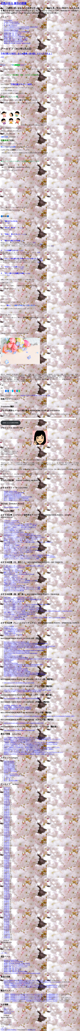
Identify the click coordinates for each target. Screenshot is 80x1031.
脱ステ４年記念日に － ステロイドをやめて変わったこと (21, 524)
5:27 (10, 229)
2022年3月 (6, 830)
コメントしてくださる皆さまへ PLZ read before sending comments (22, 973)
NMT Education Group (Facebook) (12, 494)
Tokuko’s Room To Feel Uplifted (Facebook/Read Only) (18, 496)
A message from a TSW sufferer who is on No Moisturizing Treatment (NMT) (23, 664)
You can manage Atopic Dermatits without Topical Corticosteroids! (20, 653)
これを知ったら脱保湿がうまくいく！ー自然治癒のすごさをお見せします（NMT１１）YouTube (30, 744)
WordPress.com (31, 1029)
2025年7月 (6, 791)
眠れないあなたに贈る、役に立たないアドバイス (17, 548)
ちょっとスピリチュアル (11, 774)
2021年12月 (7, 835)
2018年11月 (7, 896)
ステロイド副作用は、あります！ (13, 530)
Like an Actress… (8, 654)
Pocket (22, 65)
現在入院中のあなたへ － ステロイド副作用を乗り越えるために (22, 535)
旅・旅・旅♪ (7, 779)
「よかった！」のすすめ (11, 575)
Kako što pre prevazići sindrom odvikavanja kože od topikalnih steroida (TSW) (24, 723)
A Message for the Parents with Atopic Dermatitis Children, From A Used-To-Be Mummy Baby (28, 658)
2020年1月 (6, 873)
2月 (2, 57)
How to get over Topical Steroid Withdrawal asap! (16, 642)
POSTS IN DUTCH (9, 764)
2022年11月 (7, 819)
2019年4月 (6, 888)
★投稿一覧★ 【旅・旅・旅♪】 (12, 35)
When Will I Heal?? (9, 660)
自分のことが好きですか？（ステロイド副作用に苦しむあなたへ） (22, 538)
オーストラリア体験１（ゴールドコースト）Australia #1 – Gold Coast (23, 609)
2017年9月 (6, 919)
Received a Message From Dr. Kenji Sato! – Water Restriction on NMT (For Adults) (25, 674)
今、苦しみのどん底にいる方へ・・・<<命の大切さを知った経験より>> (24, 565)
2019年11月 (7, 876)
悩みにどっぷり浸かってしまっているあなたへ (17, 582)
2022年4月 (6, 829)
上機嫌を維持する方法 (10, 584)
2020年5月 (6, 867)
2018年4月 (6, 908)
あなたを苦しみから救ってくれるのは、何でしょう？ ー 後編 (22, 588)
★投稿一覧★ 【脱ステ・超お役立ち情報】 (16, 40)
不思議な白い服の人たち (11, 628)
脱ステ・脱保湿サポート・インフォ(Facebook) (16, 500)
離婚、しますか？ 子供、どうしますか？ (16, 572)
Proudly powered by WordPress (8, 1029)
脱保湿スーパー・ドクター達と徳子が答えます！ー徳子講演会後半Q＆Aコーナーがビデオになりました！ (33, 752)
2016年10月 (7, 937)
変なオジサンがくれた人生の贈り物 (14, 590)
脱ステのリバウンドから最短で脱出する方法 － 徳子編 (20, 525)
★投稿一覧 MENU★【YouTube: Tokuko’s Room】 (17, 43)
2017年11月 (7, 916)
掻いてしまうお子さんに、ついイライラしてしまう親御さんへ (21, 547)
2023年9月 (6, 806)
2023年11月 (7, 802)
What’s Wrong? (8, 661)
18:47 (41, 244)
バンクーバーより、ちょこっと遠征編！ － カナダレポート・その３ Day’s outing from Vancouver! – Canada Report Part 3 (38, 611)
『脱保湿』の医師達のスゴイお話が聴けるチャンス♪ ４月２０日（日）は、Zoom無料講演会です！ (31, 742)
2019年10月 (7, 878)
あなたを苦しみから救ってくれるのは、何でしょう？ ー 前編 (22, 587)
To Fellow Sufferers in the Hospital (12, 667)
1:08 (8, 223)
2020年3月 (6, 870)
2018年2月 (6, 911)
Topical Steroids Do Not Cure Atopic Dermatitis (16, 657)
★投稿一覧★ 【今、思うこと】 (13, 33)
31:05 (40, 258)
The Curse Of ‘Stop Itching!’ (11, 663)
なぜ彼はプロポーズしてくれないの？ (14, 567)
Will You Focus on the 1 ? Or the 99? (13, 656)
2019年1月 (6, 893)
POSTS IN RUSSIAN (9, 766)
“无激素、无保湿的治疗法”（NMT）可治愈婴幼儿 (17, 708)
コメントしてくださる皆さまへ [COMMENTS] (16, 31)
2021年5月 (6, 847)
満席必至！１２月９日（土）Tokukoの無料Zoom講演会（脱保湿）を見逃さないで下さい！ (29, 754)
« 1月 (2, 953)
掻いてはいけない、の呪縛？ (12, 545)
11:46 (10, 236)
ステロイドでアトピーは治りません (14, 532)
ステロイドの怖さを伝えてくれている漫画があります (19, 533)
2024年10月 (7, 796)
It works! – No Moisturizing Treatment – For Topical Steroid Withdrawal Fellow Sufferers (26, 647)
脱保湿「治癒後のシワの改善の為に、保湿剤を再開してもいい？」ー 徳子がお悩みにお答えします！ (32, 747)
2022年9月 (6, 822)
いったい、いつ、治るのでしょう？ (14, 553)
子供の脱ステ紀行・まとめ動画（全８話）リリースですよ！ (26, 54)
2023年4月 (6, 812)
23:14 (21, 250)
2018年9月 (6, 899)
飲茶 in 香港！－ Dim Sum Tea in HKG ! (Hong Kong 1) (18, 597)
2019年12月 (7, 875)
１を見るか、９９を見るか (11, 520)
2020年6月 (6, 865)
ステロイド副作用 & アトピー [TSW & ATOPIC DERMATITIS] (21, 27)
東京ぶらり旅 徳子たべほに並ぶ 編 (14, 601)
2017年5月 (6, 926)
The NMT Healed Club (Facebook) (12, 495)
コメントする (46, 395)
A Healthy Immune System (10, 649)
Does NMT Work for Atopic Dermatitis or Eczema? (17, 675)
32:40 (41, 260)
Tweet (3, 65)
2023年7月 (6, 807)
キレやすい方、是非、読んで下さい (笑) (15, 579)
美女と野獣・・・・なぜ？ (11, 569)
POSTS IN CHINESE (9, 762)
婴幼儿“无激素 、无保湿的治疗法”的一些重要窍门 (17, 707)
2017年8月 (6, 921)
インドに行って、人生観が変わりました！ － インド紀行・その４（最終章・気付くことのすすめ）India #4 (34, 617)
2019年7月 (6, 883)
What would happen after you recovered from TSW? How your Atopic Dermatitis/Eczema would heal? (29, 646)
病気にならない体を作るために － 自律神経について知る (21, 580)
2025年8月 (6, 789)
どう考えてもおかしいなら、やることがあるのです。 (19, 552)
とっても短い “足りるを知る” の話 (13, 570)
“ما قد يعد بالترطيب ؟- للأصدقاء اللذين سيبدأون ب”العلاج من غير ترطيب (22, 691)
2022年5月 (6, 827)
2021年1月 (6, 853)
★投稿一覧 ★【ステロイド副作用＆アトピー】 (17, 36)
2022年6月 (6, 825)
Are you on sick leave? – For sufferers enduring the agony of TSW (20, 666)
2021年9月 (6, 840)
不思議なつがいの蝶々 (10, 633)
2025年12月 (7, 787)
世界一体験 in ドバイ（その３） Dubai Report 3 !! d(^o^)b (19, 612)
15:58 (22, 240)
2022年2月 (6, 832)
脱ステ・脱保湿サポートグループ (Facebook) (16, 498)
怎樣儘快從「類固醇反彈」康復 (12, 705)
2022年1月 (6, 834)
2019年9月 (6, 880)
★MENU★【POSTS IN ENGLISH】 (13, 41)
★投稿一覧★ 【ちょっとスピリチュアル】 (16, 38)
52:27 (8, 275)
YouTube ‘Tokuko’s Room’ (10, 491)
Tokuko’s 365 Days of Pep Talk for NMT (14, 492)
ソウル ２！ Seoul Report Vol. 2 (12, 602)
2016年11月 (7, 936)
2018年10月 (7, 898)
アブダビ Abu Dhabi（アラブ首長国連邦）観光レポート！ (20, 614)
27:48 (27, 254)
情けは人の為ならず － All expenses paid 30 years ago (19, 574)
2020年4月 (6, 868)
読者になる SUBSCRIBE (10, 423)
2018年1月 (6, 913)
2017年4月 (6, 927)
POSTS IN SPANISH (9, 769)
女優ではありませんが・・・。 (12, 543)
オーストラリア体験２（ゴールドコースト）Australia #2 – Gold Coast (23, 607)
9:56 (25, 234)
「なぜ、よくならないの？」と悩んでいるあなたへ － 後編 (21, 558)
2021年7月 (6, 843)
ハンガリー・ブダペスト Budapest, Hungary (16, 616)
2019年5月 (6, 886)
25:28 (38, 252)
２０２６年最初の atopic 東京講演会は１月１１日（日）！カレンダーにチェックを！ (27, 737)
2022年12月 (7, 817)
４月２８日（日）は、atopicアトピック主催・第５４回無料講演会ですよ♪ (24, 750)
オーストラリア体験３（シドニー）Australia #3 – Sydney (19, 606)
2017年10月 (7, 918)
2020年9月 (6, 860)
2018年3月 (6, 909)
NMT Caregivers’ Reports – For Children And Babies (17, 671)
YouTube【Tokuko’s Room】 (11, 22)
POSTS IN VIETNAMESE (10, 771)
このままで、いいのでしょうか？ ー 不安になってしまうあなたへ (23, 550)
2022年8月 (6, 824)
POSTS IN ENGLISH (9, 765)
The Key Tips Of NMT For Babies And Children (16, 670)
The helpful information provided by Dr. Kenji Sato (17, 651)
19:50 (52, 245)
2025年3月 (6, 792)
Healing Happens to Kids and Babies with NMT (16, 668)
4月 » (5, 953)
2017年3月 (6, 929)
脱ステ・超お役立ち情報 (11, 780)
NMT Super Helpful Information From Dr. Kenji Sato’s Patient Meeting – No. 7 (24, 673)
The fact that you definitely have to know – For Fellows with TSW (20, 644)
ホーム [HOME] (8, 20)
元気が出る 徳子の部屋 (13, 3)
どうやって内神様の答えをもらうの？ (14, 629)
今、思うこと (7, 777)
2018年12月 (7, 894)
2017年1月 (6, 932)
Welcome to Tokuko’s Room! (11, 30)
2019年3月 (6, 890)
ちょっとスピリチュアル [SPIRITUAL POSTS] (16, 28)
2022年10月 (7, 820)
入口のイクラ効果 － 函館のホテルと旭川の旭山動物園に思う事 (22, 599)
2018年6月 (6, 904)
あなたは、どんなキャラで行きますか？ (15, 585)
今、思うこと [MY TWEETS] (12, 23)
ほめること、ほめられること (12, 577)
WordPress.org (7, 1013)
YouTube (22, 395)
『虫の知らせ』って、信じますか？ (14, 634)
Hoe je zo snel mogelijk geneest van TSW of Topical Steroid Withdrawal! (22, 698)
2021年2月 (6, 852)
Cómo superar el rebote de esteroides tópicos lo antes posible (19, 682)
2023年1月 (6, 815)
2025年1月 (6, 794)
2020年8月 (6, 862)
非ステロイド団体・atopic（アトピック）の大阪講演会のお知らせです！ (24, 745)
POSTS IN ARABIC (9, 761)
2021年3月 (6, 850)
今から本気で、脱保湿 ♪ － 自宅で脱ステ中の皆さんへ (20, 527)
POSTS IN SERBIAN (9, 768)
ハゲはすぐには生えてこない (12, 522)
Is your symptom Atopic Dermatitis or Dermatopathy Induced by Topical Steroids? (24, 650)
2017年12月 (7, 914)
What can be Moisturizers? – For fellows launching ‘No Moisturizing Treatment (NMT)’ (26, 643)
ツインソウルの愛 (9, 626)
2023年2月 (6, 814)
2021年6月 (6, 845)
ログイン (6, 1008)
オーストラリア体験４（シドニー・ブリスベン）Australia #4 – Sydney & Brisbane (26, 604)
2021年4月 (6, 848)
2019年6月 (6, 885)
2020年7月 (6, 863)
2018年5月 (6, 906)
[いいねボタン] (3, 61)
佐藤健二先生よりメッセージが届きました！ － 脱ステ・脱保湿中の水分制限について (29, 555)
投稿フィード (7, 1009)
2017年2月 (6, 931)
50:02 (28, 273)
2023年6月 (6, 809)
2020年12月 (7, 855)
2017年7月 (6, 922)
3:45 (22, 227)
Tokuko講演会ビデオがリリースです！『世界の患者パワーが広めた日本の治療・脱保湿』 (29, 749)
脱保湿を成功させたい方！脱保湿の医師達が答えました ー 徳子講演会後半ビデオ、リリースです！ (32, 739)
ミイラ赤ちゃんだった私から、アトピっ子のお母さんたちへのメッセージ (24, 537)
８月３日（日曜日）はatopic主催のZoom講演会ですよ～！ (20, 740)
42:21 (21, 268)
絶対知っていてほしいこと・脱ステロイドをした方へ (19, 540)
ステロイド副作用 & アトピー (34, 395)
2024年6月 (6, 797)
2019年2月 (6, 891)
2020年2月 (6, 871)
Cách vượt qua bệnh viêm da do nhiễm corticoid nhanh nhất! (19, 730)
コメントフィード (9, 1011)
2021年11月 (7, 837)
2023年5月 (6, 811)
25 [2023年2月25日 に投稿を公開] (9, 949)
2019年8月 (6, 881)
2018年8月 (6, 901)
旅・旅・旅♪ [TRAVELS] (10, 25)
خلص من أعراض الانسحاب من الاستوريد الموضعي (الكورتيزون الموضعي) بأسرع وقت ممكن (27, 690)
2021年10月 (7, 839)
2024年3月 (6, 801)
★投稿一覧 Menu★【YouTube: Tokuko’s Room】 (17, 963)
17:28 (34, 242)
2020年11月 (7, 857)
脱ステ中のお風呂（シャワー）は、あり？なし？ (17, 529)
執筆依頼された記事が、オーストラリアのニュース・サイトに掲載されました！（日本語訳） (30, 557)
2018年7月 (6, 903)
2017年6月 (6, 924)
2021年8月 (6, 842)
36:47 (38, 262)
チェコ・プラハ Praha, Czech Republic (14, 619)
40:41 (22, 267)
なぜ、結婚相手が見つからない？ (13, 631)
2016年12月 (7, 934)
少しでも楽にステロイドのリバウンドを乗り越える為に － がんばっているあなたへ (28, 542)
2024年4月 (6, 799)
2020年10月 (7, 858)
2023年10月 (7, 804)
